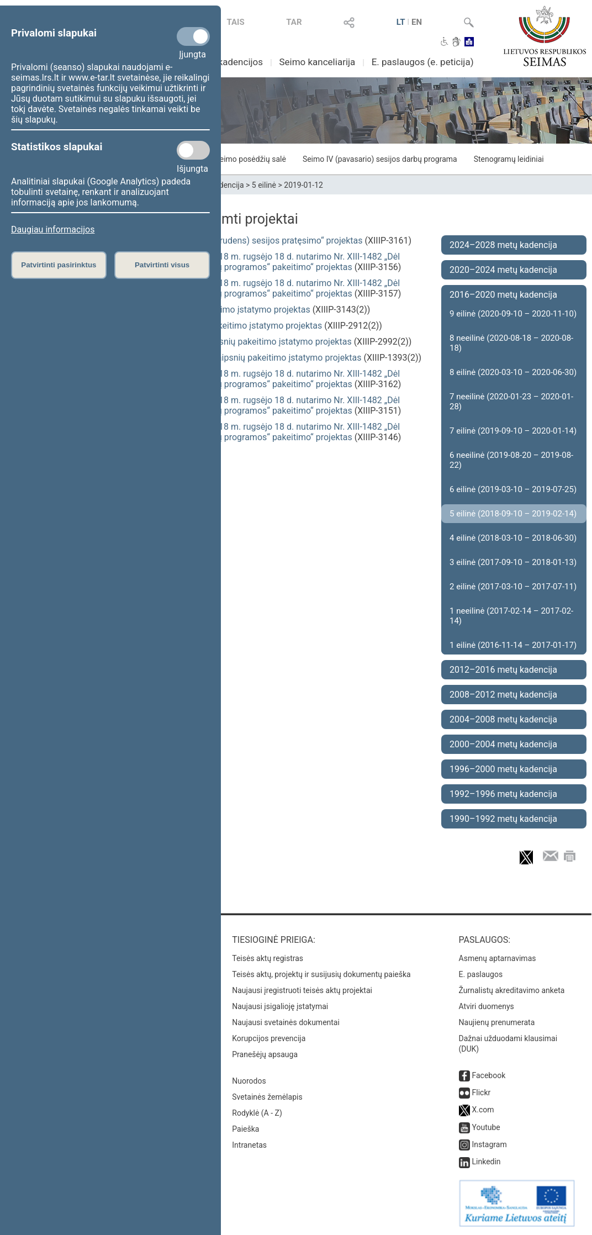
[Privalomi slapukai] (193, 36)
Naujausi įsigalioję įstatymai (280, 1006)
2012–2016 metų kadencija (503, 669)
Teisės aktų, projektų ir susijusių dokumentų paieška (321, 974)
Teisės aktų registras (267, 958)
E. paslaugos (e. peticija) (423, 61)
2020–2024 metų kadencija (503, 270)
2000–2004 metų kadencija (503, 744)
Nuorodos (249, 1080)
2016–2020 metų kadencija (503, 294)
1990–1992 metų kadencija (503, 819)
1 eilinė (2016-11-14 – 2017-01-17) (513, 645)
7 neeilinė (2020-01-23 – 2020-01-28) (511, 401)
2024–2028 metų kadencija (503, 245)
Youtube (486, 1127)
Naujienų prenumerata (497, 1022)
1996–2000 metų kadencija (503, 769)
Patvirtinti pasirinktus (58, 265)
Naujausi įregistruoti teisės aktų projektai (302, 990)
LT (401, 22)
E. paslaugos (481, 974)
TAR (294, 22)
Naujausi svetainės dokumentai (286, 1022)
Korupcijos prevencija (268, 1038)
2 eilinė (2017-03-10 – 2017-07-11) (513, 587)
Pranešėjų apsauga (265, 1054)
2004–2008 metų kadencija (503, 719)
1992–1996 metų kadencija (503, 794)
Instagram (489, 1144)
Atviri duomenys (486, 1006)
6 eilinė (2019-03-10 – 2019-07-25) (513, 489)
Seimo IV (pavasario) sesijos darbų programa (380, 159)
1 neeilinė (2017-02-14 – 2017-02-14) (511, 616)
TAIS (235, 22)
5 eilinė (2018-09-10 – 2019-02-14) (513, 514)
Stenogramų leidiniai (509, 159)
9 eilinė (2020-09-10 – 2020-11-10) (513, 314)
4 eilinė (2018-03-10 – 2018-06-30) (513, 538)
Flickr (481, 1092)
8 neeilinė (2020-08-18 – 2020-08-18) (511, 343)
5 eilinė (264, 185)
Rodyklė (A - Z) (257, 1113)
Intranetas (249, 1145)
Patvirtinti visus (162, 265)
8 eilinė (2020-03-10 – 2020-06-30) (513, 372)
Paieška (245, 1129)
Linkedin (486, 1161)
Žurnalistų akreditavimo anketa (512, 990)
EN (416, 22)
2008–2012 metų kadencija (503, 694)
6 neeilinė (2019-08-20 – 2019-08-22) (511, 460)
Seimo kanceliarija (317, 61)
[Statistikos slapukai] (193, 150)
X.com (483, 1109)
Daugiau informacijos (52, 229)
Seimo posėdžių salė (250, 159)
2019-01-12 (303, 185)
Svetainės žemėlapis (267, 1096)
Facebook (489, 1075)
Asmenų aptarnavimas (497, 958)
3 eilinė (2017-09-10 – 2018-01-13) (513, 562)
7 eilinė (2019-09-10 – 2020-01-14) (513, 431)
